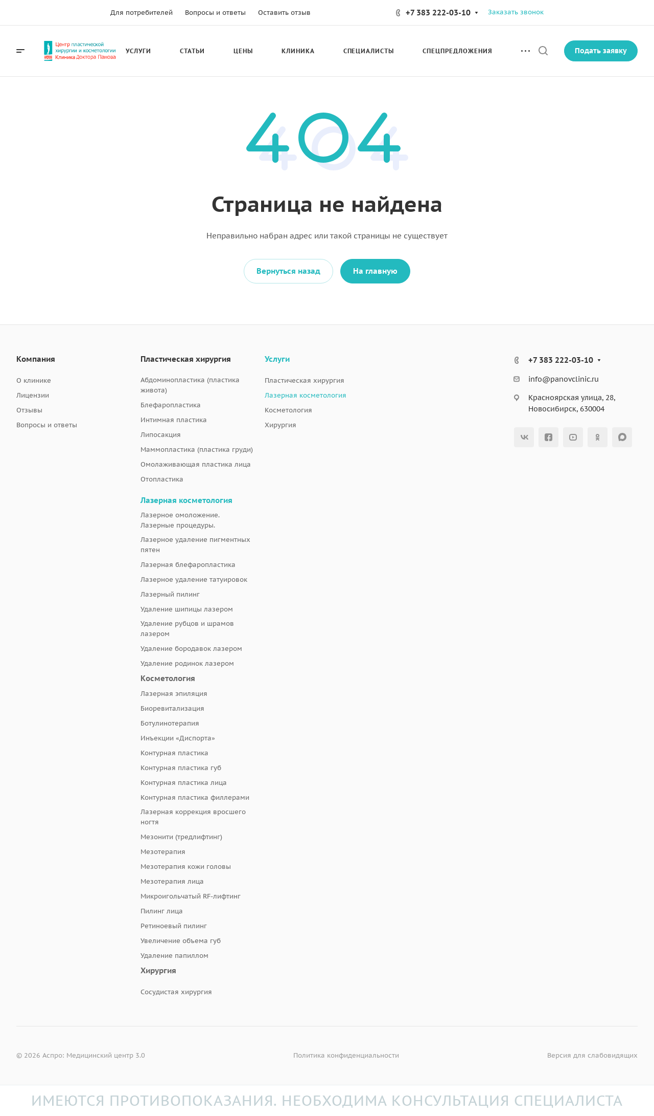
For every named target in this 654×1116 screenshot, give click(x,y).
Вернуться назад (288, 271)
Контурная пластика (174, 753)
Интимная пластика (174, 419)
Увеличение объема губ (181, 940)
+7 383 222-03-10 (438, 12)
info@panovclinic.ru (563, 379)
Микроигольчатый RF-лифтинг (191, 896)
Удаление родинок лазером (187, 663)
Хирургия (158, 970)
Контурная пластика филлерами (195, 797)
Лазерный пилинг (170, 594)
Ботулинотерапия (170, 723)
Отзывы (29, 410)
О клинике (33, 380)
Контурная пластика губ (181, 767)
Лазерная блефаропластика (188, 564)
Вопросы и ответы (46, 425)
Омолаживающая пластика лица (196, 464)
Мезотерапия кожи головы (186, 866)
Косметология (168, 678)
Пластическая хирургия (186, 359)
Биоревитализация (172, 708)
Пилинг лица (162, 911)
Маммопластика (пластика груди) (197, 449)
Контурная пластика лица (184, 782)
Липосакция (161, 434)
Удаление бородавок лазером (191, 648)
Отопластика (162, 479)
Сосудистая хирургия (176, 992)
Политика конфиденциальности (346, 1055)
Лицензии (32, 395)
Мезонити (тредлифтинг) (181, 837)
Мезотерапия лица (172, 881)
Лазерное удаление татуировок (194, 579)
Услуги (277, 359)
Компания (35, 359)
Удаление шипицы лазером (187, 609)
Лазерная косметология (186, 500)
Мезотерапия (163, 851)
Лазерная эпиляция (174, 693)
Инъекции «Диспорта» (178, 738)
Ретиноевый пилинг (174, 926)
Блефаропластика (171, 405)
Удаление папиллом (174, 955)
